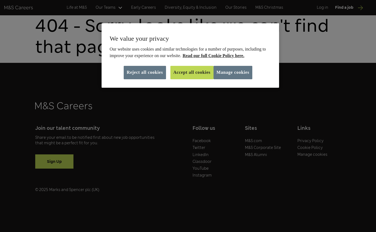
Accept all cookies (192, 72)
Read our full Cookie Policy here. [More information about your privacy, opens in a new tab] (213, 55)
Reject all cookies (145, 72)
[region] (190, 55)
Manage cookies (233, 72)
